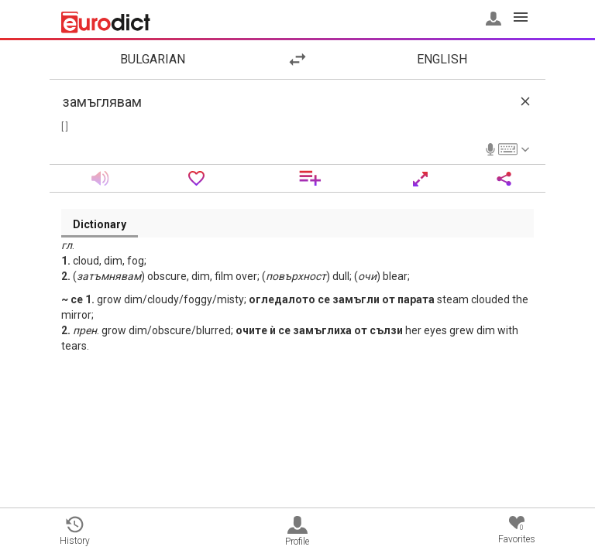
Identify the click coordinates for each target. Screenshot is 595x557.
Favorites (516, 530)
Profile (297, 531)
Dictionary (99, 224)
